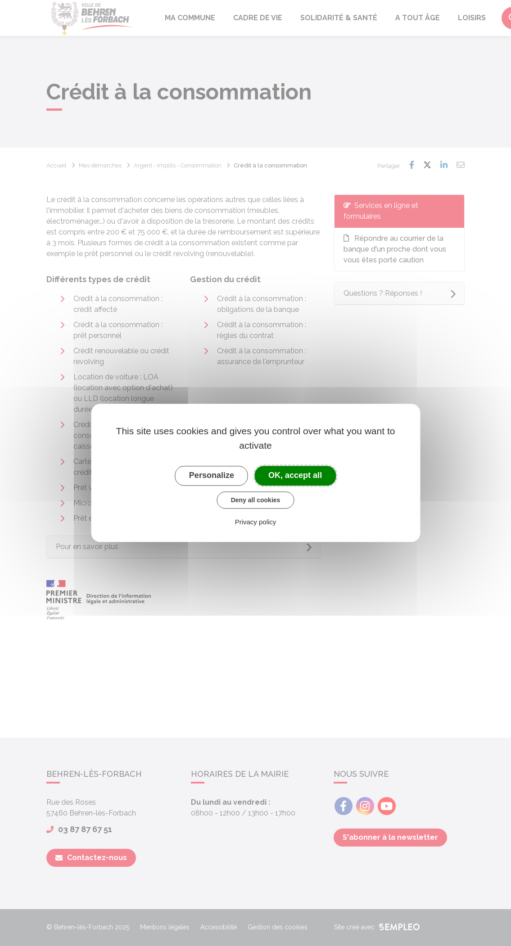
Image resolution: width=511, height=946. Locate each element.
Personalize (211, 475)
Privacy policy (255, 522)
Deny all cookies (255, 500)
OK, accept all (295, 475)
